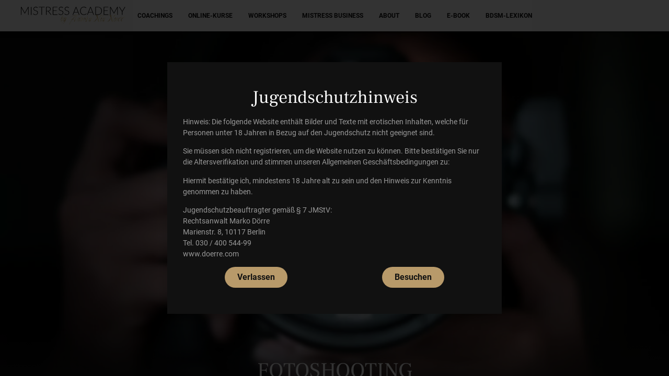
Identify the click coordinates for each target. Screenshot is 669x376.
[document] (334, 188)
